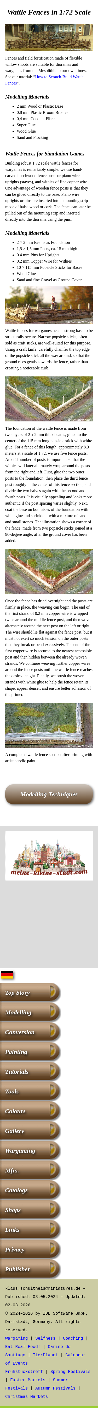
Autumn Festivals (55, 1388)
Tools (12, 1091)
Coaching (73, 1338)
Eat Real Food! (22, 1347)
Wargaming (20, 1150)
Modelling (18, 1012)
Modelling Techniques (49, 794)
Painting (16, 1051)
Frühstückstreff (24, 1372)
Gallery (14, 1130)
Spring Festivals (70, 1372)
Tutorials (16, 1071)
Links (12, 1229)
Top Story (17, 992)
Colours (15, 1111)
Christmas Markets (26, 1396)
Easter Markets (27, 1380)
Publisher (17, 1269)
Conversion (19, 1032)
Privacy (15, 1249)
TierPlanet (45, 1355)
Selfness (45, 1338)
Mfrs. (12, 1170)
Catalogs (16, 1190)
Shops (13, 1210)
